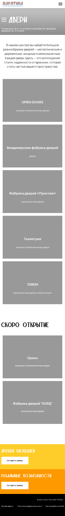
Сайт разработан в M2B (55, 506)
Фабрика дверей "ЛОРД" (32, 403)
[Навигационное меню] (60, 4)
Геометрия (32, 239)
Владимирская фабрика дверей (32, 148)
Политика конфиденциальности (29, 506)
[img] (3, 20)
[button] (14, 460)
